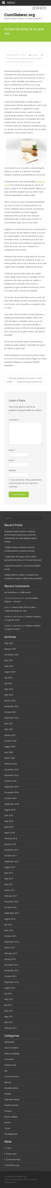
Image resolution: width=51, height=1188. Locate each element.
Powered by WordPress (13, 1179)
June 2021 (8, 723)
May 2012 (8, 999)
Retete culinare (11, 1116)
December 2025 (11, 654)
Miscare (7, 1082)
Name (12, 450)
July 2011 (8, 1005)
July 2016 (8, 924)
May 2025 (8, 666)
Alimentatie (9, 1042)
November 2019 (11, 775)
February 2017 (10, 896)
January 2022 (10, 700)
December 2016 (11, 901)
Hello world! (25, 592)
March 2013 (9, 947)
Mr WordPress (10, 592)
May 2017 (8, 878)
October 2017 (10, 855)
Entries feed (11, 1153)
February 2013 (10, 953)
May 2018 (8, 821)
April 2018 (8, 827)
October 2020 (10, 740)
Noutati (7, 1093)
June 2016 (8, 930)
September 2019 (11, 786)
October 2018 (10, 798)
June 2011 (8, 1010)
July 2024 (8, 677)
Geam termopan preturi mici (30, 381)
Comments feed (13, 1159)
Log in (8, 1148)
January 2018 (10, 844)
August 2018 (9, 809)
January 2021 (10, 735)
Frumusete (9, 1059)
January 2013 (10, 959)
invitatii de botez (26, 61)
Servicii (7, 1122)
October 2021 (10, 712)
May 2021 (8, 729)
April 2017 (8, 884)
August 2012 (9, 987)
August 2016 (9, 919)
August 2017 (9, 867)
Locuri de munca (11, 1076)
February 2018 (10, 838)
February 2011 (10, 1028)
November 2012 (11, 970)
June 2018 (8, 815)
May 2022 (8, 689)
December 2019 (11, 769)
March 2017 (9, 890)
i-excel (32, 1179)
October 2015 (10, 936)
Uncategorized (10, 1134)
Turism (7, 1128)
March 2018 (9, 832)
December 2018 (11, 792)
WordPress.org (12, 1165)
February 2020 (10, 763)
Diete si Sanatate (11, 1053)
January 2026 (10, 649)
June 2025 (8, 660)
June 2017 (8, 873)
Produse (34, 55)
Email (12, 460)
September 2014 (11, 941)
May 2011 (8, 1016)
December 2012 (11, 964)
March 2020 (9, 758)
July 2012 (8, 993)
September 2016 (11, 913)
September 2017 (11, 861)
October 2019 (10, 781)
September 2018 (11, 804)
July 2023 (8, 683)
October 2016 (10, 907)
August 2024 (9, 671)
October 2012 (10, 976)
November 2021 (11, 706)
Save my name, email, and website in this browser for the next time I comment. (25, 483)
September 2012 (11, 982)
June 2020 (8, 752)
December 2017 (11, 850)
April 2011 (8, 1022)
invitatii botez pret (27, 58)
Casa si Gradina (11, 1047)
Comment (14, 419)
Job (5, 1070)
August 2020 (9, 746)
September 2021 (11, 717)
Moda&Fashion (11, 1088)
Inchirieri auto (10, 1065)
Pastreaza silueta (11, 1099)
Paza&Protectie (11, 1105)
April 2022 (8, 694)
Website (12, 470)
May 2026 (8, 643)
